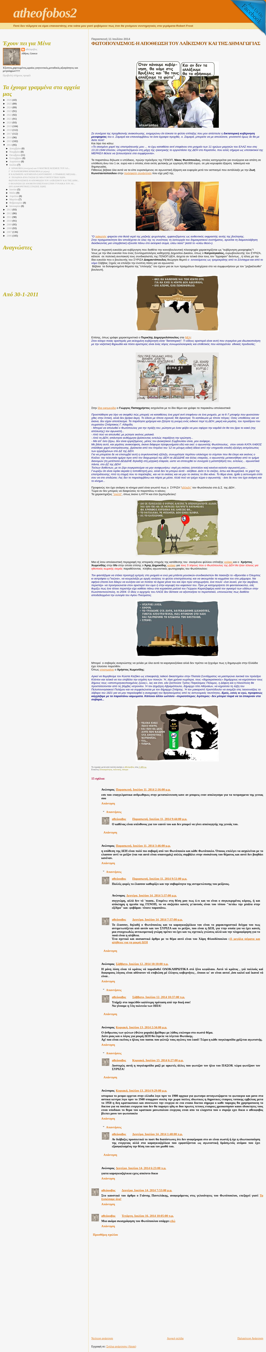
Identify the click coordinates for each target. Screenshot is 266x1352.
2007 (9, 232)
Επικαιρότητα (106, 769)
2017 (9, 133)
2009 (9, 224)
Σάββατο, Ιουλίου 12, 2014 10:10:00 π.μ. (142, 964)
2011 (9, 217)
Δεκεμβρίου (15, 148)
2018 (9, 130)
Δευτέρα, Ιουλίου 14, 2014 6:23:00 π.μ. (141, 1168)
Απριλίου (14, 196)
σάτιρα (125, 769)
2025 (9, 103)
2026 (9, 99)
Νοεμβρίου (15, 152)
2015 (9, 141)
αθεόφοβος (119, 819)
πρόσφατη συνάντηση (137, 173)
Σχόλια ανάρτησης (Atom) (121, 1346)
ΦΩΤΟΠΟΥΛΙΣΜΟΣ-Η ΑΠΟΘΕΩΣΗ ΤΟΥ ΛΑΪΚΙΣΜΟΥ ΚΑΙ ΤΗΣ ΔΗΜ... (44, 180)
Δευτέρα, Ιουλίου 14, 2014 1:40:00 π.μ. (157, 1134)
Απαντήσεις (113, 812)
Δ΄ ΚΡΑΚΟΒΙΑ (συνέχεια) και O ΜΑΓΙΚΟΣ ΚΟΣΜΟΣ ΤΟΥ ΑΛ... (39, 168)
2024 (9, 107)
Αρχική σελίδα (175, 1338)
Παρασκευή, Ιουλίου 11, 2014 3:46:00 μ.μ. (143, 845)
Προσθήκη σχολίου (105, 1234)
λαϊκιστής (101, 236)
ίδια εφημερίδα (107, 407)
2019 (9, 126)
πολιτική (117, 769)
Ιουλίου (13, 165)
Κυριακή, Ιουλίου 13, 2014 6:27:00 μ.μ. (157, 1060)
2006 (9, 235)
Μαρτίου (13, 199)
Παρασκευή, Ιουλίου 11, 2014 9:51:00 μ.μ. (159, 878)
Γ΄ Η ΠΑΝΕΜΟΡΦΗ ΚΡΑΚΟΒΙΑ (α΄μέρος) (29, 171)
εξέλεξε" (187, 487)
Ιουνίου (13, 189)
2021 (9, 118)
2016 (9, 137)
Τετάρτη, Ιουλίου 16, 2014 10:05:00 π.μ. (148, 1215)
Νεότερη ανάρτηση (102, 1338)
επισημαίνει (107, 669)
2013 (9, 209)
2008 (9, 228)
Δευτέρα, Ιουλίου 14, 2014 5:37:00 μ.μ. (151, 895)
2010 (9, 220)
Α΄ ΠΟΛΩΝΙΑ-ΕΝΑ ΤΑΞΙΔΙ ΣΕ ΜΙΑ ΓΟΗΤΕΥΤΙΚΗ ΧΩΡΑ (37, 177)
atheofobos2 (45, 12)
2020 (9, 122)
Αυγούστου (15, 161)
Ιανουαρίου (15, 206)
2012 (9, 213)
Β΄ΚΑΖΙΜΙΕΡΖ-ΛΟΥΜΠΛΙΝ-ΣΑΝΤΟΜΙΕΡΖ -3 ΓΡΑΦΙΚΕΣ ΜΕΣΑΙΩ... (43, 174)
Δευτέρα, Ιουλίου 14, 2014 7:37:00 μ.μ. (157, 919)
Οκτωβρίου (15, 155)
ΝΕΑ (188, 337)
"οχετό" (117, 494)
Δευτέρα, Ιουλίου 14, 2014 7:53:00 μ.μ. (147, 1190)
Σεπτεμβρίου (15, 158)
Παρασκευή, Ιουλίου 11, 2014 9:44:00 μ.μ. (159, 819)
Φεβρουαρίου (16, 203)
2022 (9, 114)
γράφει (228, 562)
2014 (9, 144)
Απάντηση (108, 803)
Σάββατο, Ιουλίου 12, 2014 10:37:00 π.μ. (158, 997)
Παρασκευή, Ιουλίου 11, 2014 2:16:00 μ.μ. (143, 789)
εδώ (172, 1221)
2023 (9, 111)
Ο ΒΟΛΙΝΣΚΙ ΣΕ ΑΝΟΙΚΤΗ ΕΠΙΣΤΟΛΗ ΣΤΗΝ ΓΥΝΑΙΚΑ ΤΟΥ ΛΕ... (42, 183)
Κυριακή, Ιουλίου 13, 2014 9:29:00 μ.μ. (141, 1090)
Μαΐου (12, 193)
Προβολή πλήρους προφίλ (17, 75)
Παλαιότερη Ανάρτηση (250, 1338)
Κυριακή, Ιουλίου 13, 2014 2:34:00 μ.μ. (141, 1027)
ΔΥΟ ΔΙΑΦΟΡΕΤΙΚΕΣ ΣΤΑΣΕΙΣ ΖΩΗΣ (27, 186)
